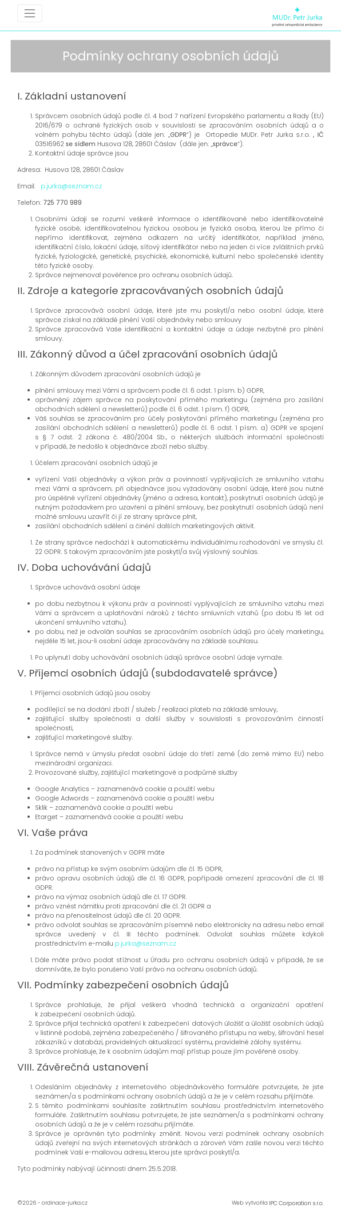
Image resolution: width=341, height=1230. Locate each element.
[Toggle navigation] (29, 13)
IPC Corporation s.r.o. (296, 1203)
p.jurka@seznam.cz (71, 186)
